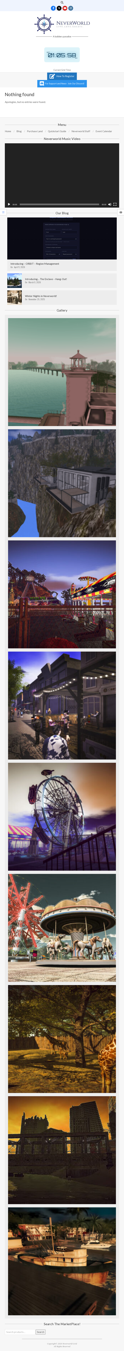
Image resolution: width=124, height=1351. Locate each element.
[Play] (9, 204)
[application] (62, 175)
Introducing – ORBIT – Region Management (34, 263)
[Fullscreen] (115, 204)
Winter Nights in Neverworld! (41, 296)
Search (40, 1331)
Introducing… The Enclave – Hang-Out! (46, 279)
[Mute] (109, 204)
